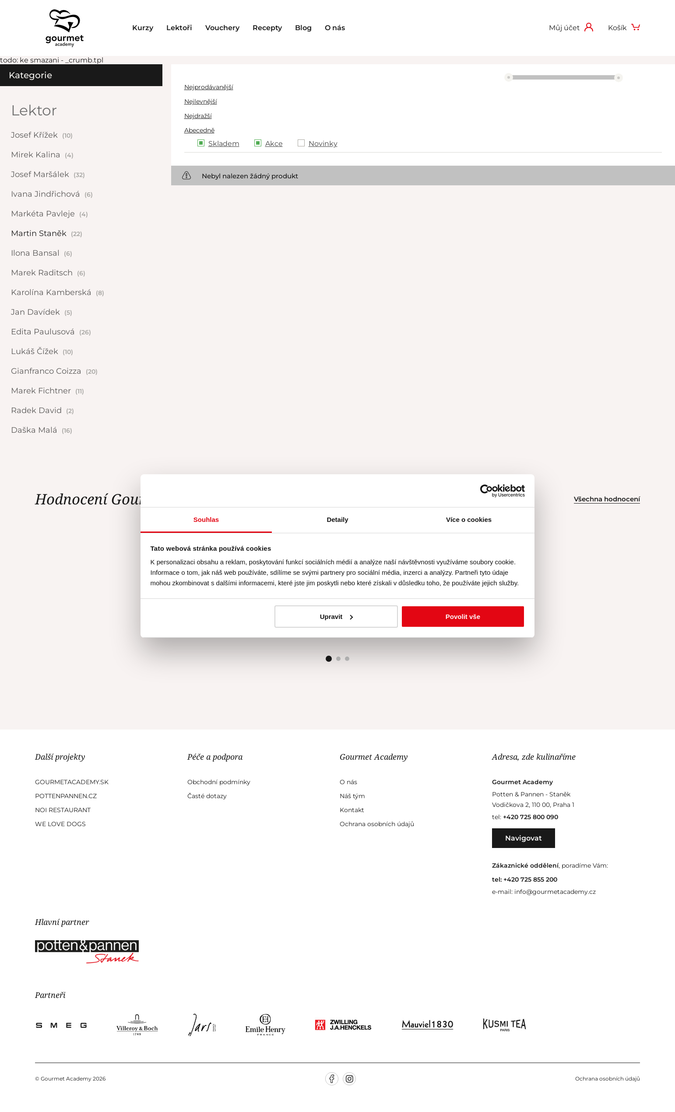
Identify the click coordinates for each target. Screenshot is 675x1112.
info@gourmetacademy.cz (555, 892)
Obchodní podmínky (218, 782)
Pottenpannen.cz (66, 796)
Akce (274, 143)
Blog (303, 28)
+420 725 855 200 (530, 879)
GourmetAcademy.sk (72, 782)
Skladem (223, 143)
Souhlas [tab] (206, 519)
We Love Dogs (60, 824)
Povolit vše (463, 616)
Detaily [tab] (337, 519)
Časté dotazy (207, 796)
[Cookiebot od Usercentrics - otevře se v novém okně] (486, 490)
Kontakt (352, 810)
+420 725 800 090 (530, 817)
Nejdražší (198, 116)
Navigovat (523, 838)
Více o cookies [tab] (469, 519)
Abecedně (199, 130)
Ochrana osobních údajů (377, 824)
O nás (335, 28)
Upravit (336, 616)
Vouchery (222, 28)
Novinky (323, 143)
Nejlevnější (200, 101)
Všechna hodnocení (607, 499)
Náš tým (352, 796)
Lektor (34, 110)
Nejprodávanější (208, 87)
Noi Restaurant (63, 810)
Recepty (267, 28)
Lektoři (179, 28)
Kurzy (142, 28)
